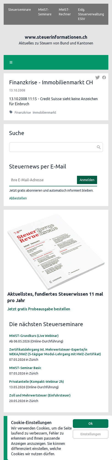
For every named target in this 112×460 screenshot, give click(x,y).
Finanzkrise (23, 112)
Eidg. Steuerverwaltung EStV (91, 14)
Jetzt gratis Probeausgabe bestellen (38, 309)
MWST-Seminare (45, 12)
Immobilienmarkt (44, 112)
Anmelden (87, 180)
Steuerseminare (19, 9)
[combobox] (56, 147)
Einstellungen (90, 434)
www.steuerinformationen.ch (56, 37)
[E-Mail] (41, 180)
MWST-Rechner (65, 12)
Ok (90, 423)
